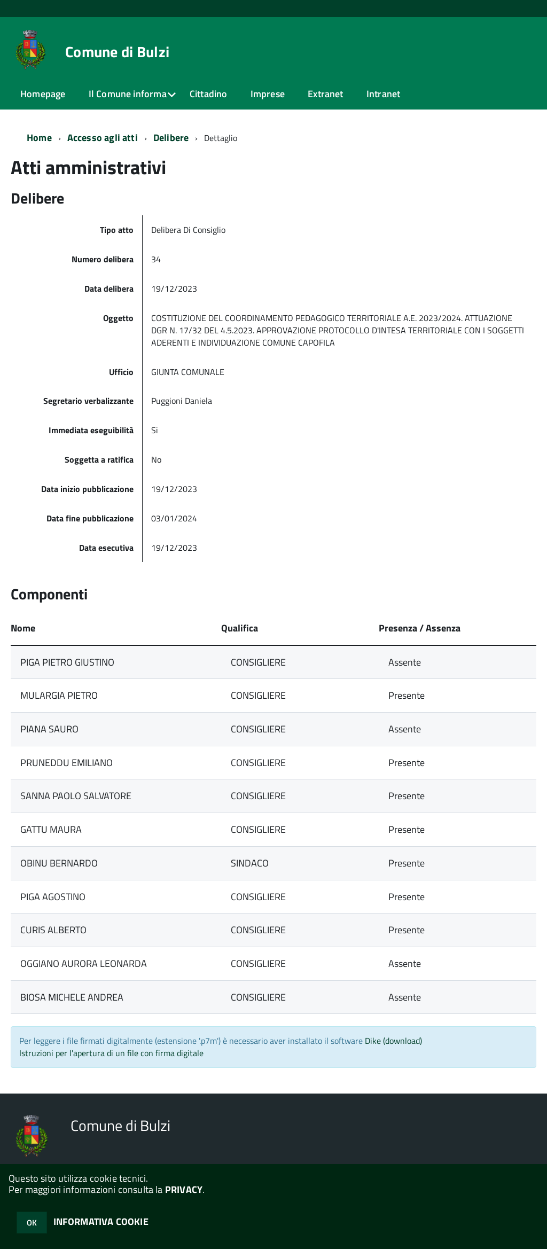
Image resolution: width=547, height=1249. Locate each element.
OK (32, 1222)
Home (39, 137)
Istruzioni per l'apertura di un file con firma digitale (111, 1053)
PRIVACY (183, 1189)
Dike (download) (393, 1040)
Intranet (383, 94)
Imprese (268, 94)
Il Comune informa (128, 94)
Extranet (325, 94)
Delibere (171, 137)
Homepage (42, 94)
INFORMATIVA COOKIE (101, 1221)
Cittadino (209, 94)
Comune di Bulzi (117, 51)
